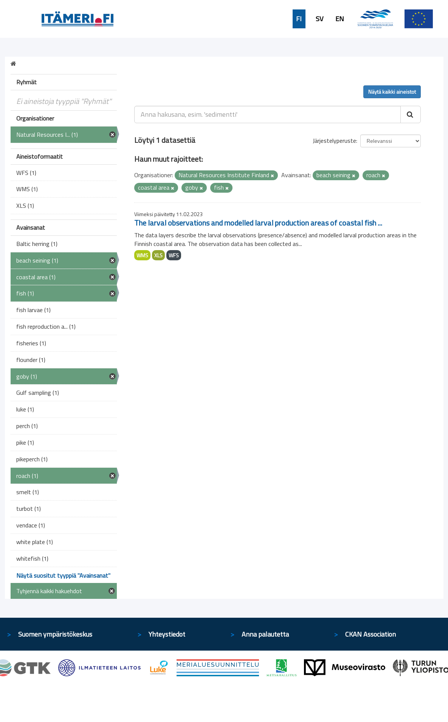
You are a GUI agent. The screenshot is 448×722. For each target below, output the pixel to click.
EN (339, 19)
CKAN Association (370, 634)
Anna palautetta (265, 634)
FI (299, 19)
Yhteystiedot (167, 634)
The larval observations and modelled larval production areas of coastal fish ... (258, 223)
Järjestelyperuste (334, 140)
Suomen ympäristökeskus (55, 634)
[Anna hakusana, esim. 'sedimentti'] (267, 114)
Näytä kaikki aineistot (392, 92)
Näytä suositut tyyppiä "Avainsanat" (63, 575)
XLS (158, 255)
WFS (174, 255)
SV (319, 19)
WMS (142, 255)
